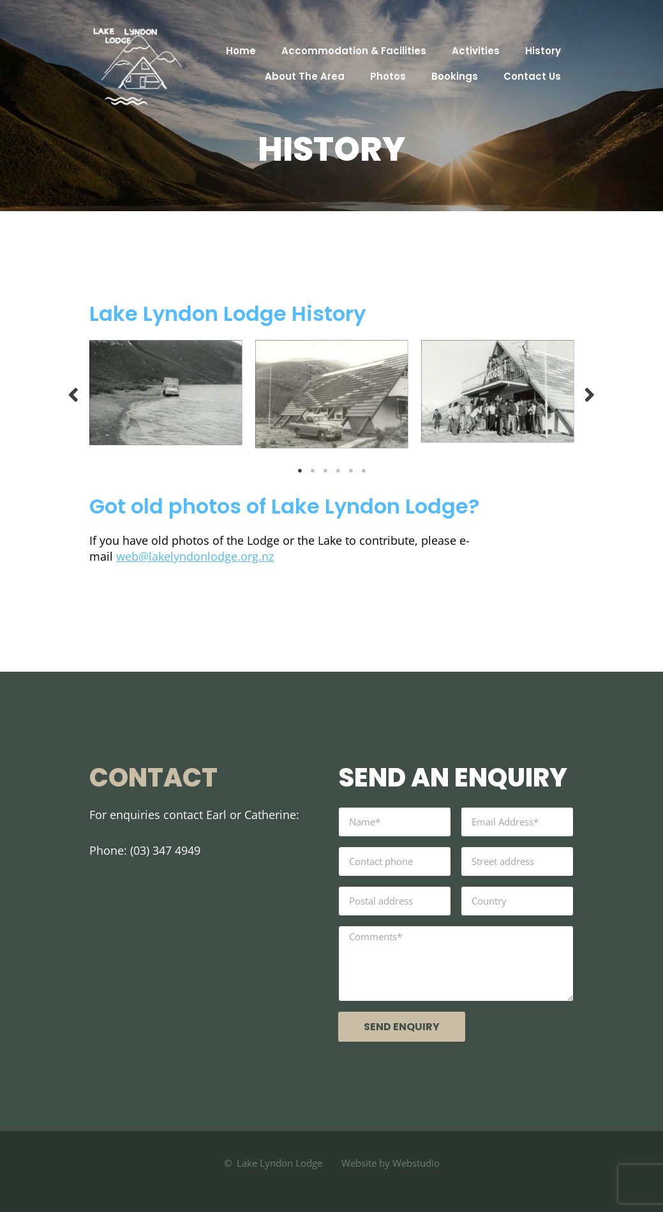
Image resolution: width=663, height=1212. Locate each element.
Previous (73, 394)
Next (589, 394)
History (543, 50)
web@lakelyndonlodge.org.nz (195, 556)
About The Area (305, 76)
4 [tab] (338, 470)
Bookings (454, 76)
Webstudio (415, 1163)
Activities (476, 50)
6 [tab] (363, 470)
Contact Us (532, 76)
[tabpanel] (166, 392)
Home (241, 50)
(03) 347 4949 (165, 850)
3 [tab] (325, 470)
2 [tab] (312, 470)
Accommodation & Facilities (353, 50)
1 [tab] (300, 470)
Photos (388, 76)
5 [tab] (351, 470)
